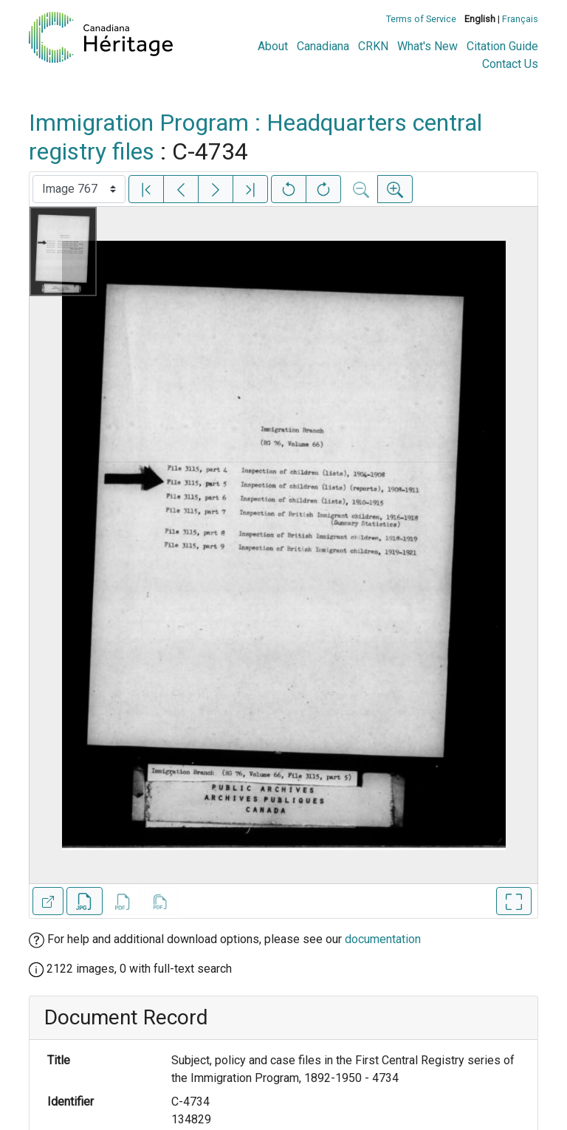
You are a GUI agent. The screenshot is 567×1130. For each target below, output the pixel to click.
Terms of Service (421, 18)
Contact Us (510, 64)
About (273, 46)
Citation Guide (502, 46)
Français (520, 18)
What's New (427, 46)
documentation (383, 939)
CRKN (373, 46)
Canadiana (323, 46)
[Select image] (79, 189)
